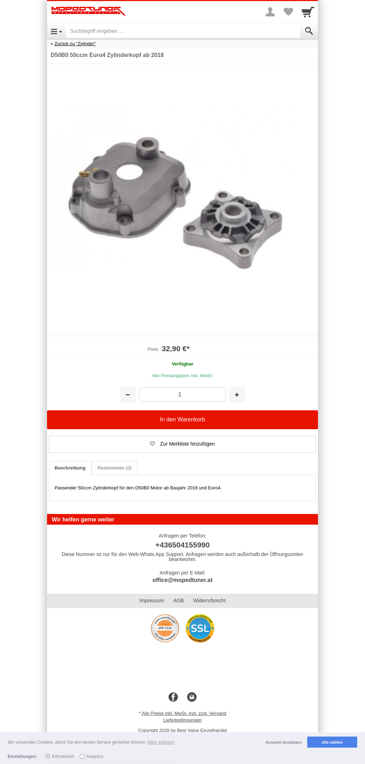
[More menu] (270, 11)
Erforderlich (63, 756)
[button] (182, 444)
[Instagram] (191, 697)
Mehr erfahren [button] (161, 742)
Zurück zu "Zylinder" (75, 43)
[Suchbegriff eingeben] (183, 31)
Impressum (151, 600)
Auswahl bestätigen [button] (284, 742)
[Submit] (309, 31)
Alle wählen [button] (332, 742)
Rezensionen (115, 468)
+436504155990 (182, 545)
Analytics (94, 756)
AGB (178, 600)
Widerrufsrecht (209, 600)
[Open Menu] (56, 31)
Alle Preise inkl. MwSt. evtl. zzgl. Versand (184, 713)
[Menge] (182, 394)
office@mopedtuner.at (183, 580)
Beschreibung (70, 468)
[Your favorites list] (288, 11)
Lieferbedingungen (182, 720)
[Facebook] (173, 697)
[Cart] (308, 11)
